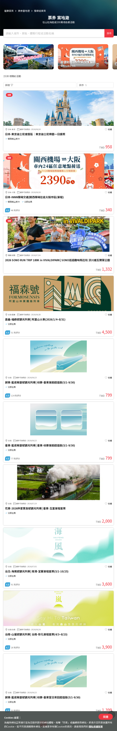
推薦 (9, 95)
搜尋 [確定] (109, 33)
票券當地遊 (24, 10)
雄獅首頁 (9, 10)
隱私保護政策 (96, 726)
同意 (105, 717)
